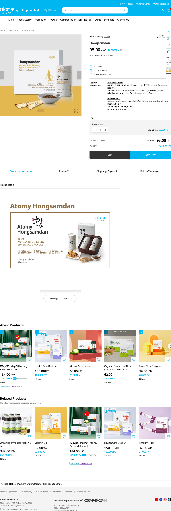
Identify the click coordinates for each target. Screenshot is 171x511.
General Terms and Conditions (48, 491)
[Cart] (169, 10)
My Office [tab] (50, 10)
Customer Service (143, 4)
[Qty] (100, 129)
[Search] (124, 10)
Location (68, 491)
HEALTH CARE (15, 30)
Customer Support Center (80, 500)
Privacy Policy (26, 491)
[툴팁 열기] (121, 50)
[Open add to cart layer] (29, 359)
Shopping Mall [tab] (30, 10)
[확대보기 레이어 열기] (40, 75)
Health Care (29, 30)
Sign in (130, 4)
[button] (168, 76)
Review (107, 36)
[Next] (79, 75)
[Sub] (94, 129)
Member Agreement (8, 491)
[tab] (21, 171)
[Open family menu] (17, 10)
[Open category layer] (2, 20)
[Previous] (2, 75)
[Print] (159, 36)
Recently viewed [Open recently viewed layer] (168, 60)
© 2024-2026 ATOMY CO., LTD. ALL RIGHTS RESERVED (18, 509)
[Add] (105, 129)
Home (2, 30)
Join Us (123, 4)
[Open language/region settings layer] (162, 4)
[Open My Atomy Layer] (163, 10)
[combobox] (18, 10)
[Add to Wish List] (164, 36)
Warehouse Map (83, 491)
